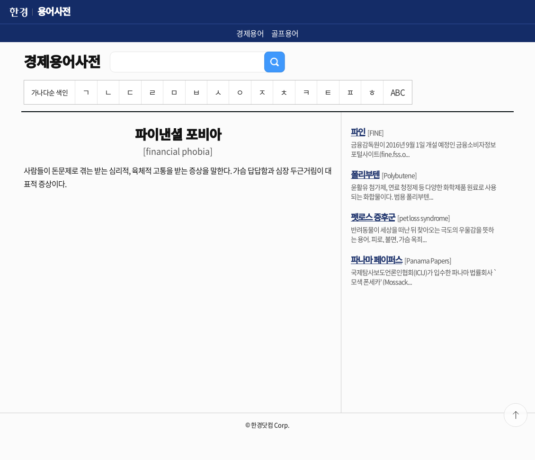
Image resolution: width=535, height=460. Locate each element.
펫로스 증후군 (373, 217)
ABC (398, 92)
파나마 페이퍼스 (376, 259)
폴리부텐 (365, 174)
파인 (358, 131)
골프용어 (285, 33)
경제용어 (250, 33)
